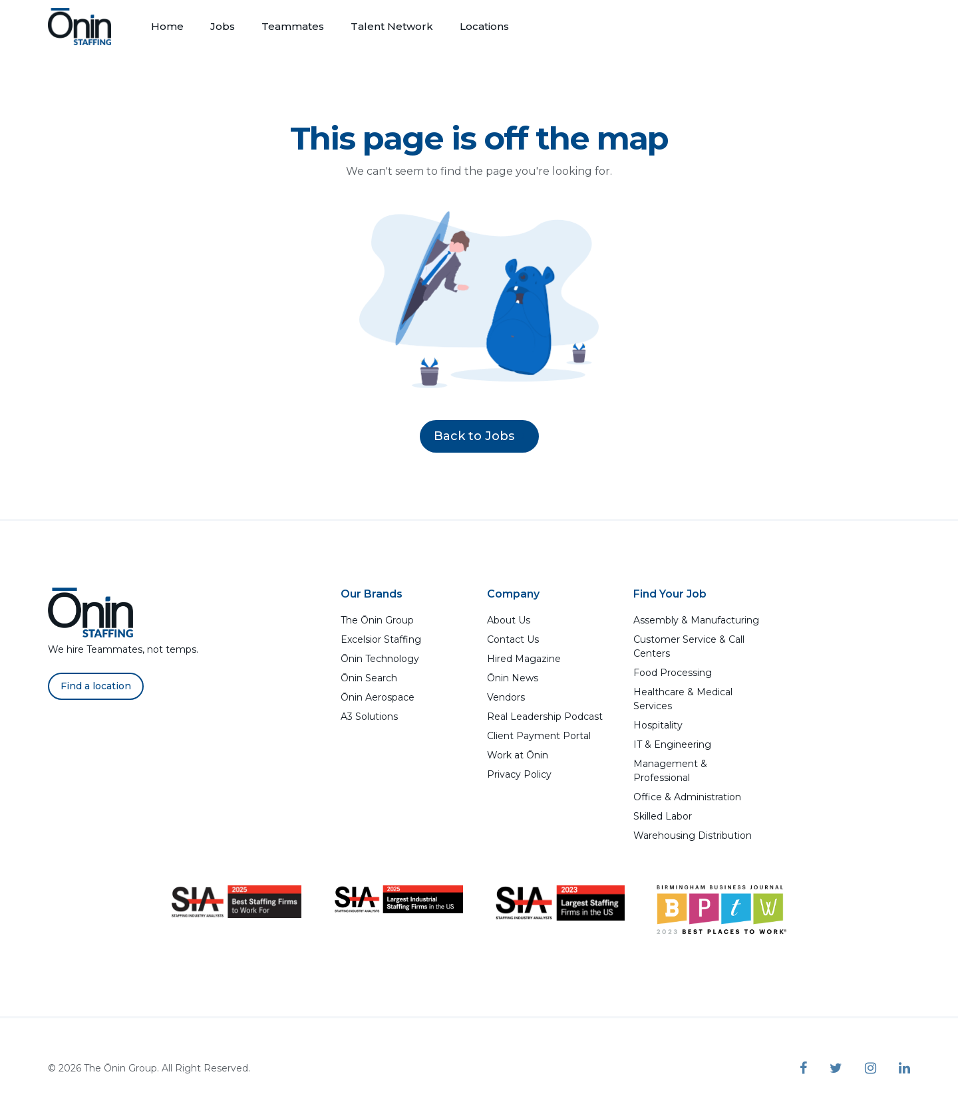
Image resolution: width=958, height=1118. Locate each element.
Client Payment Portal (539, 736)
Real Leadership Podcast (545, 717)
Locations (484, 26)
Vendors (506, 697)
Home (167, 26)
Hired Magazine (524, 659)
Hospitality (658, 725)
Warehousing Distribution (692, 835)
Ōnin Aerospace (377, 697)
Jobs (222, 26)
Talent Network (392, 26)
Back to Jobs (479, 436)
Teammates (292, 26)
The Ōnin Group (377, 620)
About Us (508, 620)
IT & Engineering (672, 744)
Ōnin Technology (380, 659)
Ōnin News (512, 678)
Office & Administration (687, 797)
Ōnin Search (369, 678)
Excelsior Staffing (381, 639)
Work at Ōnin (517, 755)
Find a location (96, 686)
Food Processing (672, 673)
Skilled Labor (662, 816)
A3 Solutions (369, 717)
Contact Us (513, 639)
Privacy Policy (519, 774)
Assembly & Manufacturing (696, 620)
